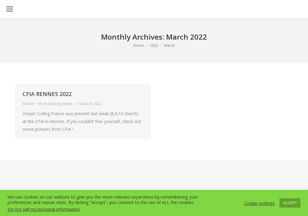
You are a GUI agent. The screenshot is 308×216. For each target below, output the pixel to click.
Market (28, 103)
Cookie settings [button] (259, 203)
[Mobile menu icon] (9, 9)
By (55, 103)
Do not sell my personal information (44, 209)
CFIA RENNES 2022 (47, 94)
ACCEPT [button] (290, 203)
